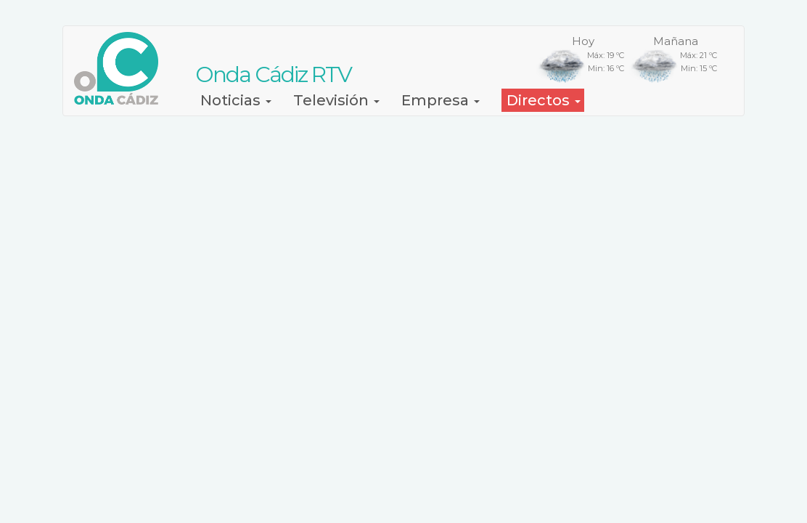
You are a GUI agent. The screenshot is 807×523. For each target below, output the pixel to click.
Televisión (336, 100)
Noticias (235, 100)
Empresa (440, 100)
